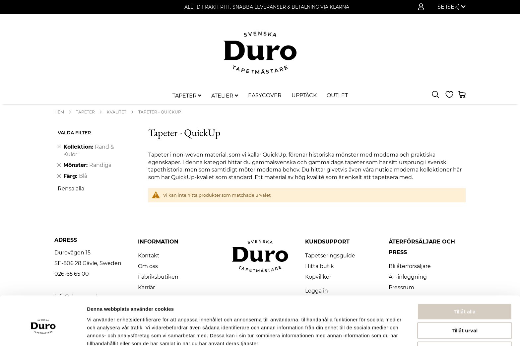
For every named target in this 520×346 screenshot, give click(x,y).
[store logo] (260, 52)
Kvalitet (116, 111)
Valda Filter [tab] (74, 133)
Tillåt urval (465, 299)
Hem (59, 111)
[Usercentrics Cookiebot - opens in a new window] (43, 333)
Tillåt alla (465, 279)
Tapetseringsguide (330, 255)
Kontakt (149, 255)
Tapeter (85, 111)
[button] (451, 7)
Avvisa (464, 317)
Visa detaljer (360, 333)
